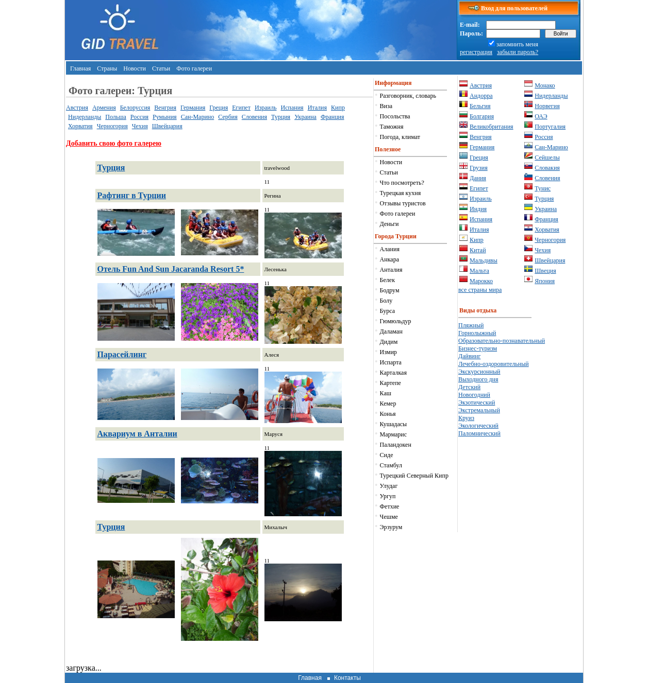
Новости (134, 68)
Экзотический (476, 402)
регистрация (476, 52)
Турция (280, 116)
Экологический (478, 425)
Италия (317, 107)
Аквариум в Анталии (137, 433)
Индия (478, 209)
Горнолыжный (477, 333)
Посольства (395, 116)
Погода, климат (400, 137)
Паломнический (479, 433)
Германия (192, 107)
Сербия (228, 116)
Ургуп (388, 496)
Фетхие (390, 506)
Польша (115, 116)
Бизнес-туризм (477, 348)
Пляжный (471, 325)
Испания (292, 107)
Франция (332, 116)
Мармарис (393, 434)
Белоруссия (135, 107)
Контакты (347, 677)
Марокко (481, 281)
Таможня (392, 126)
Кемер (388, 403)
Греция (218, 107)
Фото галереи (194, 68)
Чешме (389, 516)
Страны (107, 68)
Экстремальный (479, 410)
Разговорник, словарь (408, 95)
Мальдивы (483, 260)
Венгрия (165, 107)
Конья (388, 413)
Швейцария (167, 126)
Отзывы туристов (403, 203)
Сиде (386, 455)
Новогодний (474, 394)
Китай (478, 250)
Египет (241, 107)
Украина (305, 116)
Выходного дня (478, 379)
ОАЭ (541, 116)
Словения (254, 116)
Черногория (112, 126)
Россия (139, 116)
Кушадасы (393, 424)
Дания (478, 178)
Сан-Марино (197, 116)
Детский (469, 387)
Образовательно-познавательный (501, 340)
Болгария (482, 116)
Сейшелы (547, 157)
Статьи (161, 68)
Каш (385, 393)
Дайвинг (469, 356)
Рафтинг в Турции (131, 195)
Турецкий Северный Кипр (414, 475)
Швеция (545, 270)
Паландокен (395, 444)
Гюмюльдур (395, 321)
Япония (545, 281)
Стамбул (391, 465)
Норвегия (547, 106)
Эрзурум (391, 527)
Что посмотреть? (402, 182)
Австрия (77, 107)
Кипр (338, 107)
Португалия (550, 126)
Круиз (466, 418)
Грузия (479, 167)
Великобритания (491, 126)
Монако (545, 85)
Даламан (391, 331)
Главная (80, 68)
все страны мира (480, 289)
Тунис (543, 188)
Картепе (390, 383)
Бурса (387, 310)
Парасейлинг (122, 354)
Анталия (391, 269)
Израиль (266, 107)
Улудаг (389, 485)
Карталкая (393, 372)
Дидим (389, 341)
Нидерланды (84, 116)
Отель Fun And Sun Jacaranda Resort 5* (170, 269)
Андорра (481, 95)
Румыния (165, 116)
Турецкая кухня (400, 193)
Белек (387, 280)
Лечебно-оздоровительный (493, 363)
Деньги (389, 223)
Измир (388, 352)
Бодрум (390, 290)
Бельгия (480, 106)
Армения (104, 107)
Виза (386, 106)
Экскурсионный (479, 371)
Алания (390, 249)
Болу (386, 300)
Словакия (547, 167)
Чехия (140, 126)
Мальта (479, 270)
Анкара (389, 259)
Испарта (391, 362)
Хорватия (80, 126)
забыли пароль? (517, 52)
